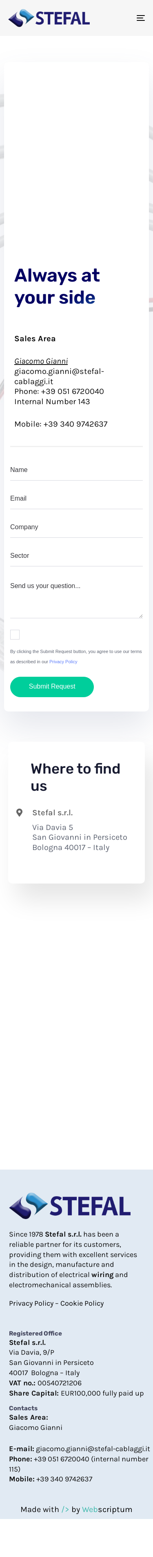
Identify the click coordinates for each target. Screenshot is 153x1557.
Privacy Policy (63, 661)
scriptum (107, 1509)
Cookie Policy (82, 1303)
